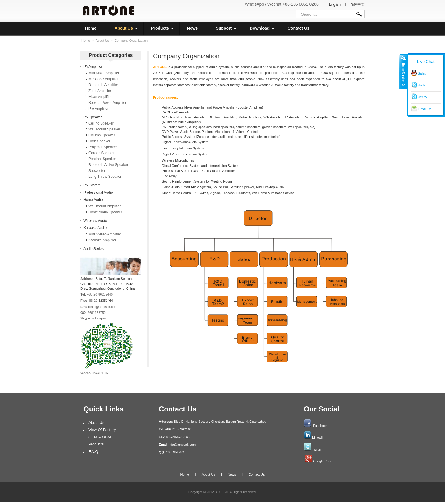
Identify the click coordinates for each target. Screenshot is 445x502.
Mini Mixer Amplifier (103, 73)
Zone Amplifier (99, 91)
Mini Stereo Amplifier (104, 234)
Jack (421, 85)
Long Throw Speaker (104, 177)
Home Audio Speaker (105, 212)
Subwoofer (96, 171)
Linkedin (318, 437)
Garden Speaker (101, 153)
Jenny (422, 97)
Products (162, 28)
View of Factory (102, 429)
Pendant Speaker (102, 159)
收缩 (403, 71)
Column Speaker (101, 135)
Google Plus (322, 461)
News (192, 28)
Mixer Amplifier (100, 97)
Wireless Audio (95, 221)
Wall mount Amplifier (104, 206)
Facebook (320, 425)
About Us (126, 28)
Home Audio (93, 200)
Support (226, 28)
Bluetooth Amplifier (103, 85)
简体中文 (357, 4)
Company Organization (131, 40)
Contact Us (298, 28)
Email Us (424, 109)
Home (90, 28)
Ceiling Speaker (101, 123)
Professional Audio (98, 193)
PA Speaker (92, 117)
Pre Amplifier (98, 108)
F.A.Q (93, 451)
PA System (92, 185)
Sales (422, 73)
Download (262, 28)
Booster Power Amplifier (107, 103)
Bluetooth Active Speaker (108, 165)
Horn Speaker (99, 141)
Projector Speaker (102, 147)
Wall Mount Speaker (104, 129)
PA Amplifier (92, 66)
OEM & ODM (99, 437)
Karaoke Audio (95, 228)
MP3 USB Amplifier (103, 79)
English (335, 4)
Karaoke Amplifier (102, 240)
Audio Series (93, 249)
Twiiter (317, 449)
